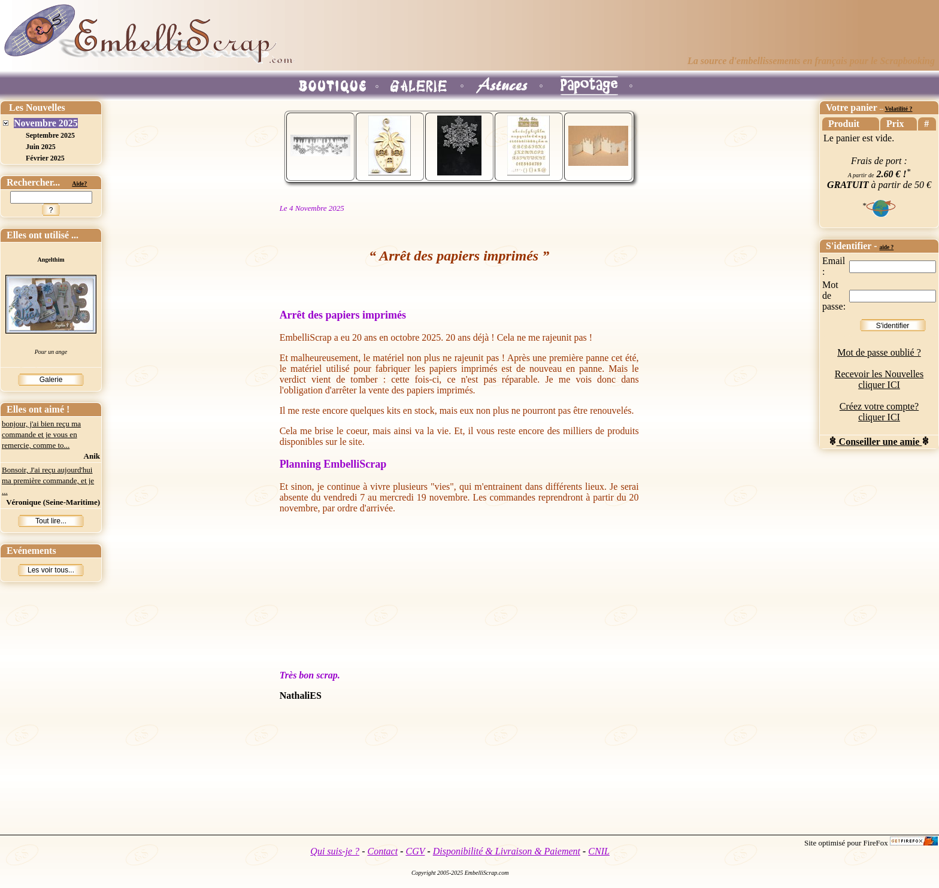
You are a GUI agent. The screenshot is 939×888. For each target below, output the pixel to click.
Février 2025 (45, 158)
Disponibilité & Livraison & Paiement (506, 851)
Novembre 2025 (46, 123)
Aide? (79, 183)
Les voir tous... (51, 570)
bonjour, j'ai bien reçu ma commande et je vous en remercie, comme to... (41, 434)
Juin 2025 (41, 147)
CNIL (599, 851)
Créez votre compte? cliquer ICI (879, 411)
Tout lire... (50, 521)
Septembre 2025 (50, 135)
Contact (382, 851)
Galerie (51, 379)
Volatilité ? (898, 108)
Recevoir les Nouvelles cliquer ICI (879, 379)
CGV (415, 851)
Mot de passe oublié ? (879, 352)
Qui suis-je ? (334, 851)
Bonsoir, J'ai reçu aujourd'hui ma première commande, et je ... (48, 480)
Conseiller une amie (879, 442)
